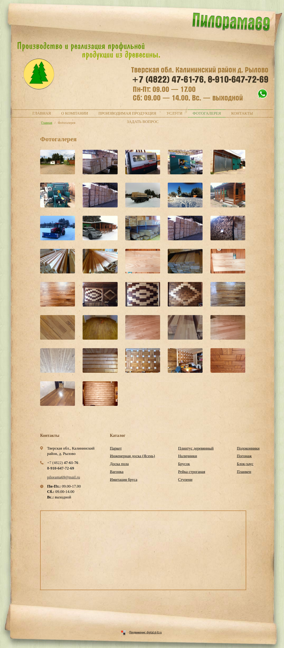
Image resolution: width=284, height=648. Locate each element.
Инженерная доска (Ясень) (132, 456)
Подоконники (248, 448)
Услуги (174, 113)
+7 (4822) (169, 80)
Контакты (242, 113)
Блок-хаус (245, 464)
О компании (74, 113)
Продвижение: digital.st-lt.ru (145, 632)
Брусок (184, 464)
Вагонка (117, 472)
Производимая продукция (127, 113)
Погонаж (244, 456)
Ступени (185, 479)
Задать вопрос (143, 121)
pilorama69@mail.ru (63, 477)
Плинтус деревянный (196, 448)
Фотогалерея (207, 113)
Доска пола (119, 464)
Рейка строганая (191, 472)
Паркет (116, 448)
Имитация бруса (123, 479)
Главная (41, 113)
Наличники (187, 456)
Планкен (244, 472)
